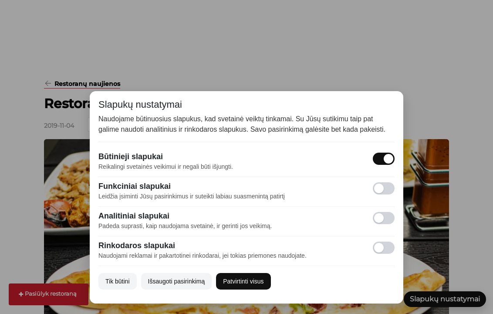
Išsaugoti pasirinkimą (176, 281)
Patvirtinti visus (243, 281)
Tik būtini (117, 281)
